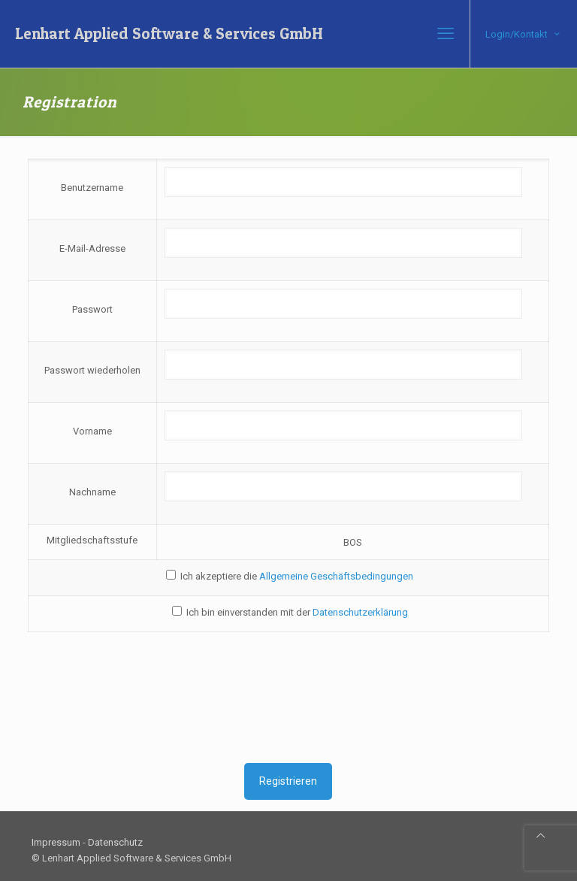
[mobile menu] (445, 34)
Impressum (56, 842)
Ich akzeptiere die (289, 576)
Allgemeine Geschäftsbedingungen (336, 576)
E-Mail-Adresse (92, 248)
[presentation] (288, 697)
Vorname (92, 431)
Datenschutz (115, 842)
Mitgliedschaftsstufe (92, 540)
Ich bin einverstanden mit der (290, 612)
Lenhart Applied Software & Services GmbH (169, 33)
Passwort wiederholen (92, 370)
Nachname (92, 492)
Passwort (92, 309)
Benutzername (92, 187)
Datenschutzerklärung (360, 612)
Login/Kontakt (523, 34)
